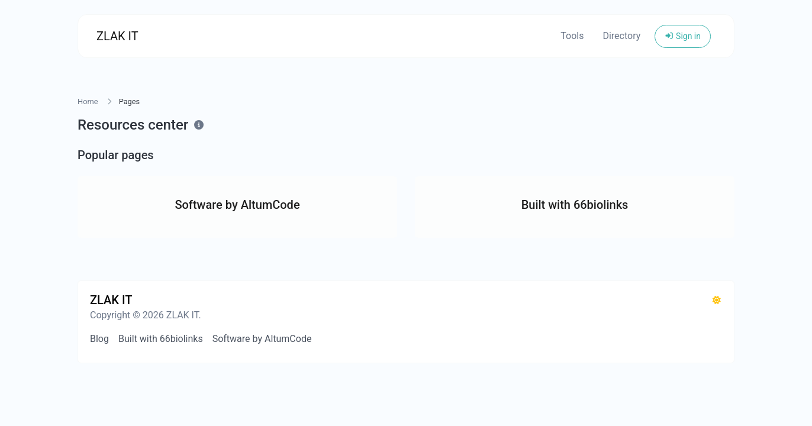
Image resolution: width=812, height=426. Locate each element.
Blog (99, 338)
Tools (572, 35)
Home (88, 101)
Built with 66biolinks (160, 338)
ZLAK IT (117, 36)
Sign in (683, 36)
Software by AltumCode (262, 338)
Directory (621, 35)
